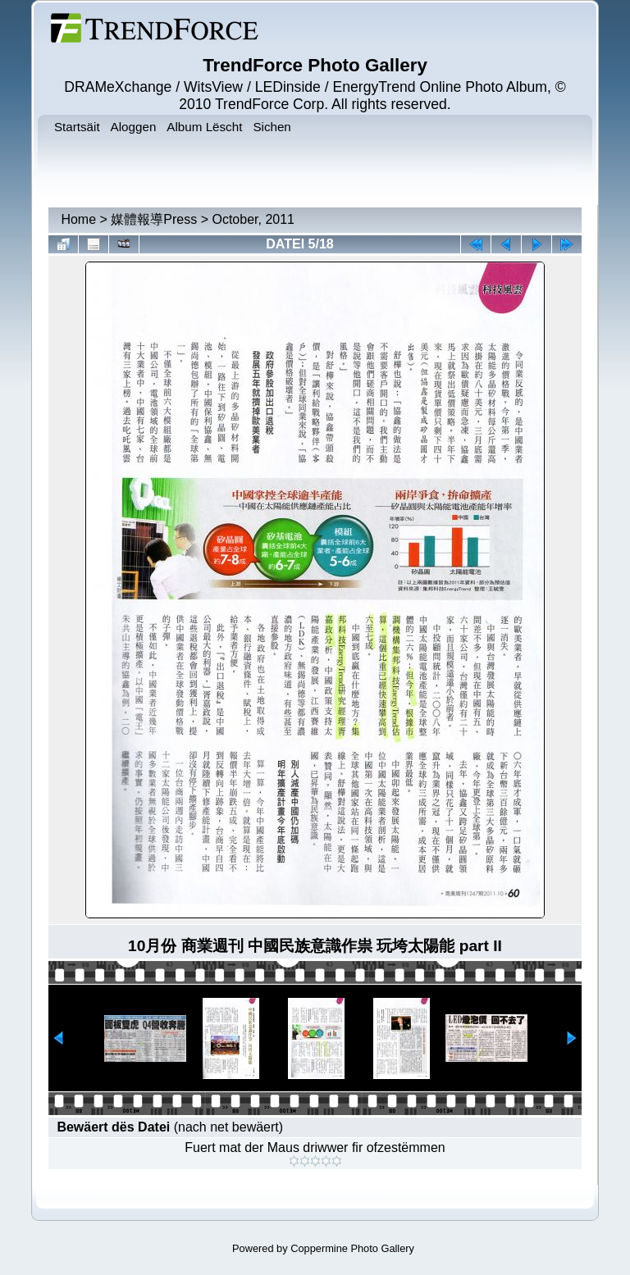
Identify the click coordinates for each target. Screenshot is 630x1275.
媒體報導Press (154, 219)
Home (78, 219)
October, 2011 (253, 219)
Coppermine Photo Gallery (352, 1248)
